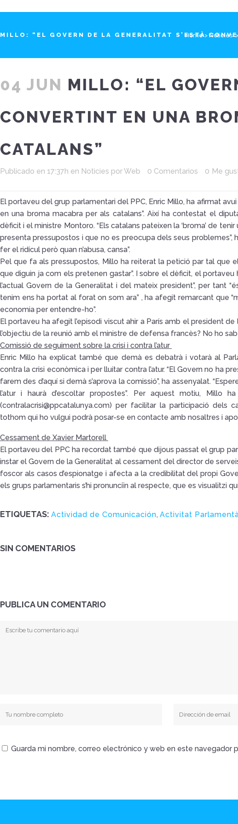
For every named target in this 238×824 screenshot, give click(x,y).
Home (194, 35)
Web (132, 171)
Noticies (220, 35)
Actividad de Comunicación (104, 514)
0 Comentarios (172, 171)
